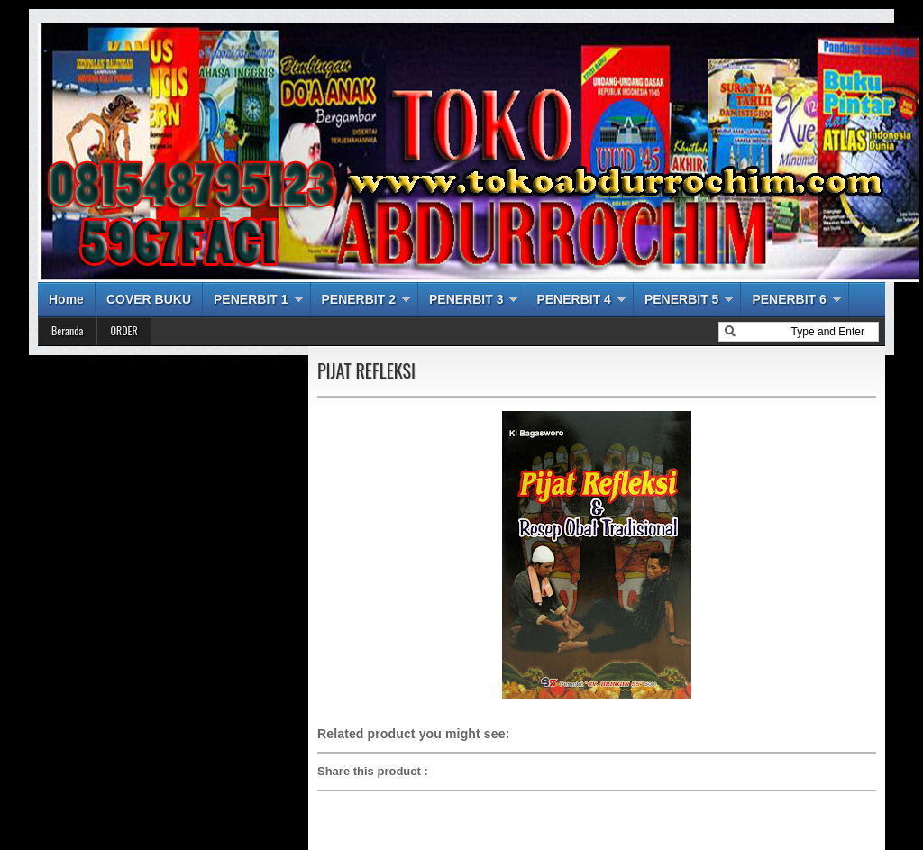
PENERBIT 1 (251, 299)
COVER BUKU (148, 299)
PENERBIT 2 (359, 299)
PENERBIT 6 (789, 299)
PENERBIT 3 (466, 299)
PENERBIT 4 (573, 299)
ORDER (123, 330)
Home (66, 299)
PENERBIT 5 (681, 299)
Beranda (67, 330)
